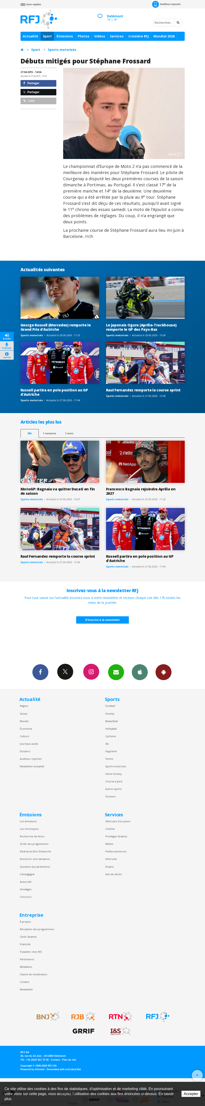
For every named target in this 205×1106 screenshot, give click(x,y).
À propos (25, 921)
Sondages (25, 889)
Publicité (25, 944)
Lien (29, 100)
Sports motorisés (62, 49)
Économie (26, 728)
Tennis (109, 758)
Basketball (111, 721)
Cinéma (110, 828)
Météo (109, 843)
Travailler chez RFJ (31, 951)
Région (24, 705)
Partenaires (27, 959)
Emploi (109, 866)
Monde (24, 721)
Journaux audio (29, 743)
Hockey (109, 713)
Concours (25, 896)
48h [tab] (29, 433)
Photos (83, 36)
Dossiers (25, 751)
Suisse (23, 713)
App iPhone (140, 672)
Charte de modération (33, 974)
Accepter (191, 1094)
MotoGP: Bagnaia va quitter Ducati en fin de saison (58, 491)
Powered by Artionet (32, 1069)
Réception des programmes (37, 929)
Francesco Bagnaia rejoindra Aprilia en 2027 (141, 491)
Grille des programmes (34, 843)
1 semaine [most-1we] (49, 433)
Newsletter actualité (32, 766)
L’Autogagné (27, 874)
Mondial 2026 (164, 36)
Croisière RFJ (138, 36)
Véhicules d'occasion (117, 821)
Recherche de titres (32, 836)
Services (117, 36)
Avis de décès (113, 874)
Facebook (40, 672)
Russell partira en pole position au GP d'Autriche (54, 392)
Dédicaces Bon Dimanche (35, 851)
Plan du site (69, 1059)
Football (110, 705)
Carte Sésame (28, 936)
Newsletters (116, 672)
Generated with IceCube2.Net (64, 1069)
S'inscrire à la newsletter (102, 620)
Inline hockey (113, 773)
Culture (24, 736)
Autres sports (113, 788)
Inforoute (111, 858)
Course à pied (113, 781)
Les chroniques (29, 828)
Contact (24, 981)
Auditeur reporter (31, 758)
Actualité (30, 36)
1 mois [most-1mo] (69, 433)
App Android (163, 672)
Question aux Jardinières (35, 866)
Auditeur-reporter (166, 4)
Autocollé (25, 881)
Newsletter (26, 989)
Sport (47, 36)
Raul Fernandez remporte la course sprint (143, 390)
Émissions (65, 36)
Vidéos (99, 36)
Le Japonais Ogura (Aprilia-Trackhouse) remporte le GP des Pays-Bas (141, 327)
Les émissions (28, 821)
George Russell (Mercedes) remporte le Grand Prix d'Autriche (56, 327)
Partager (31, 83)
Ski (107, 743)
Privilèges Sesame (116, 836)
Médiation (26, 966)
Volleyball (111, 728)
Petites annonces (115, 851)
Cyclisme (110, 736)
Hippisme (111, 751)
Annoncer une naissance (35, 858)
